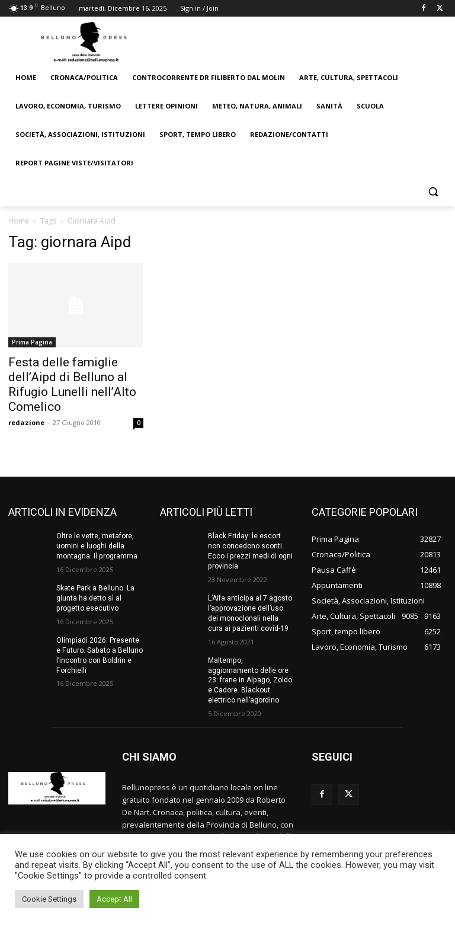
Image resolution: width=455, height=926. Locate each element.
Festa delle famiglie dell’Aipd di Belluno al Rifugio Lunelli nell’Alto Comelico (72, 384)
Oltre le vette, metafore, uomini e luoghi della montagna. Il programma (96, 546)
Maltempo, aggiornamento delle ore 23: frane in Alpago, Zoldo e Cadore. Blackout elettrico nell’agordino (251, 680)
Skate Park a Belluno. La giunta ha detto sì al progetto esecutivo (95, 598)
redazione (26, 422)
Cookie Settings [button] (49, 899)
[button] (433, 192)
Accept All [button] (114, 899)
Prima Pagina (32, 342)
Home (18, 221)
